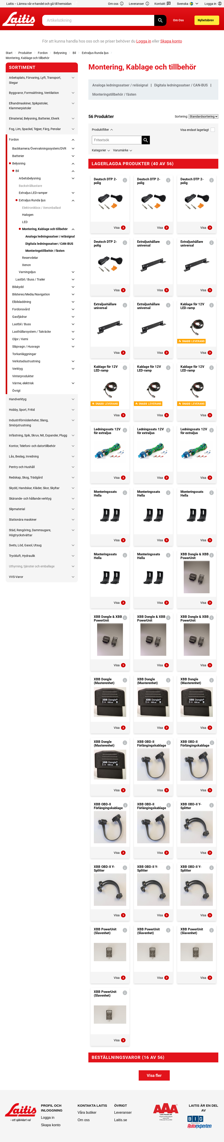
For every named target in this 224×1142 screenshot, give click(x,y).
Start (9, 53)
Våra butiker (87, 1112)
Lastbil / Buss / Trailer (30, 279)
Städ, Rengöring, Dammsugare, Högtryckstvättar (30, 532)
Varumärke (120, 150)
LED (25, 222)
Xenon (26, 265)
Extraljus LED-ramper (33, 193)
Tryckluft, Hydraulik (22, 556)
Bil (74, 53)
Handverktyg (17, 399)
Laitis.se (120, 1120)
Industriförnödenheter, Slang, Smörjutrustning (28, 422)
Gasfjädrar (19, 316)
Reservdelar (30, 257)
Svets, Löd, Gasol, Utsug (25, 545)
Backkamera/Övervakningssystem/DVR (39, 148)
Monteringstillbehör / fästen (45, 250)
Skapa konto (50, 1125)
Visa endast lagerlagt (197, 130)
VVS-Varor (16, 577)
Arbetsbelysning (30, 178)
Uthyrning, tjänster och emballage (31, 566)
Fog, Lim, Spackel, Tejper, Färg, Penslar (35, 129)
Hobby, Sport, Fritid (22, 409)
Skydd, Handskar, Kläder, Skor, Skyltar (34, 488)
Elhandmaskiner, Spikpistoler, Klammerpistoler (28, 106)
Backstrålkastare (30, 186)
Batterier (18, 156)
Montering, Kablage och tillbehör (27, 58)
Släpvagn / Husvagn (26, 346)
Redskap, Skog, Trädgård (26, 477)
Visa (120, 227)
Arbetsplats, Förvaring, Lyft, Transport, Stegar (35, 80)
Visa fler (154, 1075)
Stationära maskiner (23, 519)
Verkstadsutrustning (26, 361)
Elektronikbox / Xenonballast (41, 207)
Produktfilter (100, 129)
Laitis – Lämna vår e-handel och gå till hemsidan (41, 4)
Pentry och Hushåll (22, 467)
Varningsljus (27, 272)
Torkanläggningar (24, 354)
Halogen (27, 214)
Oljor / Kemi (20, 339)
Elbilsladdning (21, 302)
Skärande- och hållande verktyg (30, 498)
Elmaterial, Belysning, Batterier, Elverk (34, 118)
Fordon (43, 53)
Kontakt (162, 4)
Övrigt (16, 390)
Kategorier (99, 150)
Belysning (60, 53)
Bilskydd (18, 287)
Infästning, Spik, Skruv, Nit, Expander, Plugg (38, 435)
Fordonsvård (21, 309)
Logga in (47, 1117)
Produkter (25, 53)
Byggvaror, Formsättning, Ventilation (34, 93)
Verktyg (17, 368)
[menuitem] (188, 3)
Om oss (116, 4)
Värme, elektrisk (23, 383)
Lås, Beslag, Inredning (24, 456)
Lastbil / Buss (21, 324)
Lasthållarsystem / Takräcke (31, 331)
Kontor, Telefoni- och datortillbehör (32, 446)
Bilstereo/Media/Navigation (31, 294)
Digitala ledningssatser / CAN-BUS (49, 243)
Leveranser (139, 4)
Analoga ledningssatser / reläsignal (50, 236)
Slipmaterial (17, 509)
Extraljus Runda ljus (95, 53)
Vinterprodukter (23, 376)
